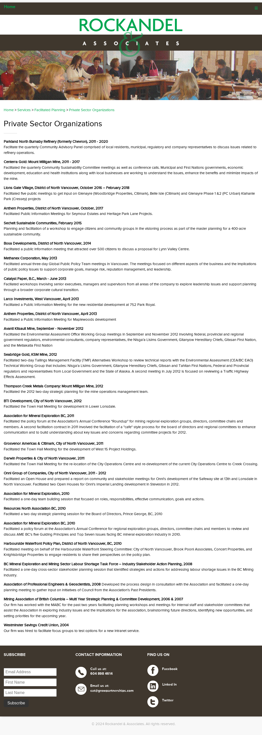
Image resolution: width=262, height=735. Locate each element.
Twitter (167, 700)
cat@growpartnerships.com (112, 691)
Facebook (169, 669)
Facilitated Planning (49, 110)
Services (24, 110)
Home (9, 7)
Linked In (169, 684)
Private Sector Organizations (92, 110)
